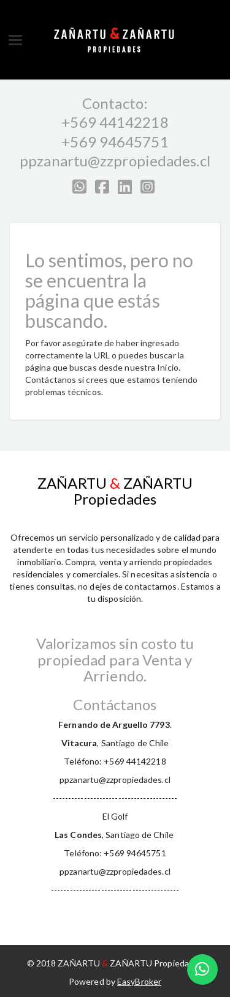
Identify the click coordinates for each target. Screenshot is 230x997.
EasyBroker (139, 981)
